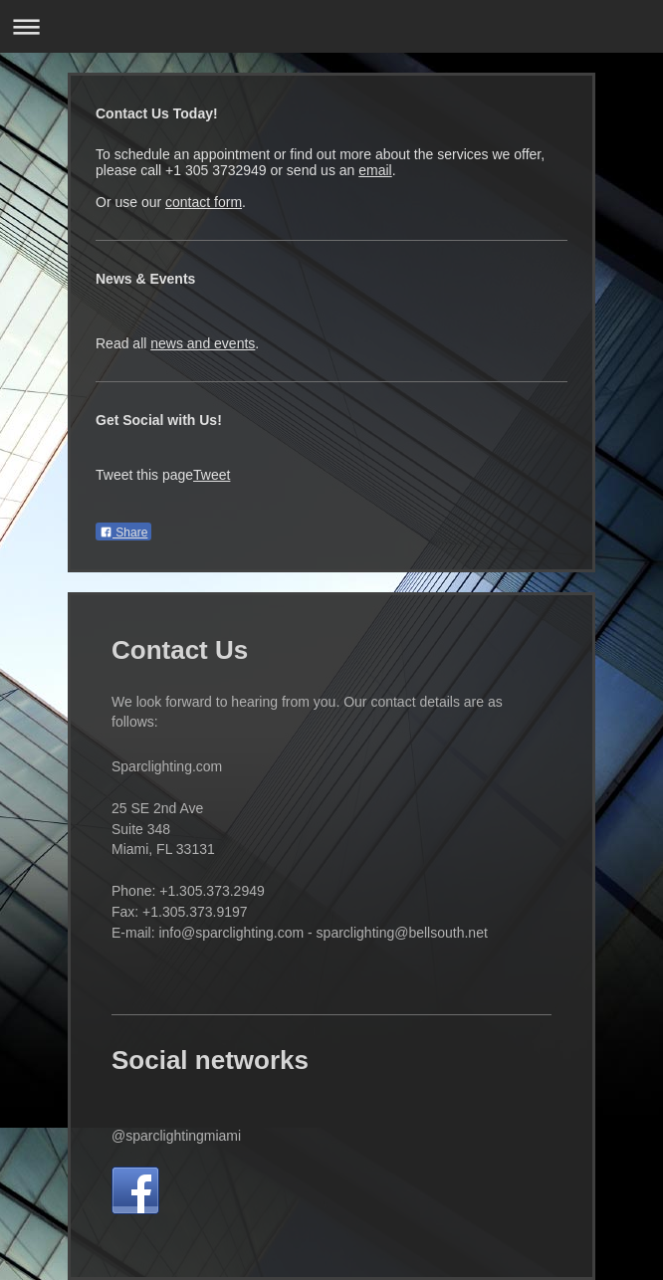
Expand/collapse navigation (331, 26)
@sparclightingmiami (176, 1136)
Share (123, 532)
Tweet (211, 475)
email (374, 170)
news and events (202, 343)
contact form (203, 202)
